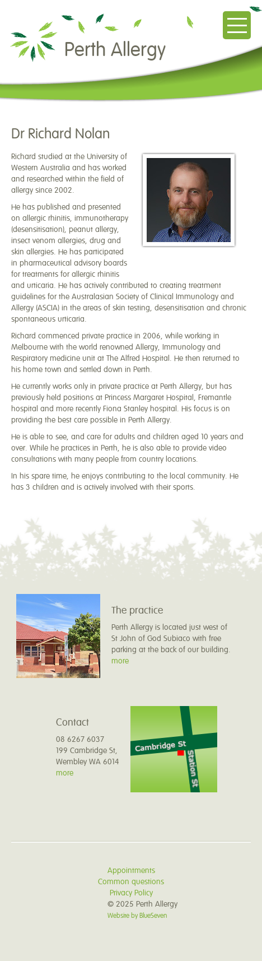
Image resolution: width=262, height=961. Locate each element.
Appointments (131, 870)
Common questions (131, 881)
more (120, 661)
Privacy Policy (131, 893)
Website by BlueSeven (137, 916)
